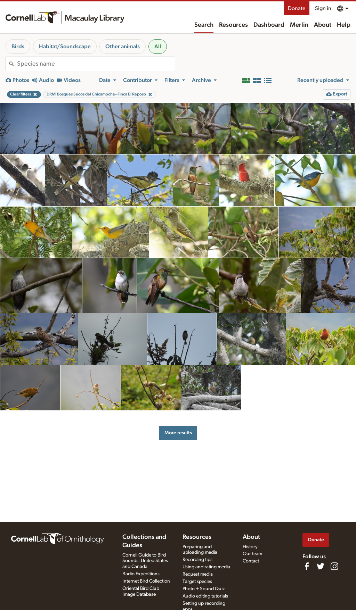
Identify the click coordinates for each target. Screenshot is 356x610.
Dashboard (268, 25)
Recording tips (197, 559)
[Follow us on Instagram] (334, 566)
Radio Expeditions (141, 573)
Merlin (299, 25)
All (157, 46)
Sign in (323, 8)
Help (343, 25)
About (322, 25)
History (250, 546)
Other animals (122, 46)
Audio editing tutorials (205, 596)
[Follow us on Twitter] (320, 566)
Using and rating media (206, 567)
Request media (198, 574)
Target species (197, 581)
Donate (296, 8)
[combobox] (96, 64)
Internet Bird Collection (146, 581)
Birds (17, 46)
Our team (252, 553)
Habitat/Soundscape (65, 46)
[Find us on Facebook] (306, 566)
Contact (251, 561)
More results (178, 432)
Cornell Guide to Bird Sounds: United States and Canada (145, 561)
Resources (233, 25)
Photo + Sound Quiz (204, 588)
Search (203, 25)
